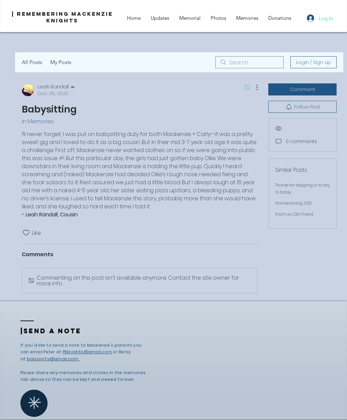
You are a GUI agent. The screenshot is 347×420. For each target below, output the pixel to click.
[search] (249, 62)
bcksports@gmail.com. (53, 359)
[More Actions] (254, 87)
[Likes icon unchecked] (26, 233)
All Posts (32, 62)
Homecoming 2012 (293, 203)
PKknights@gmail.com (87, 352)
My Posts (60, 62)
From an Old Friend (294, 214)
